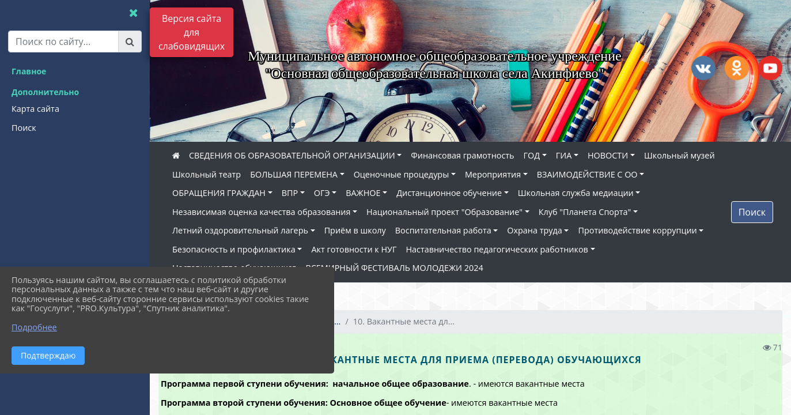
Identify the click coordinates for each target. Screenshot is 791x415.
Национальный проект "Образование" (444, 211)
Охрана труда (534, 230)
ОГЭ (322, 192)
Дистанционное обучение (449, 192)
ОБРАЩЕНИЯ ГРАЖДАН (219, 192)
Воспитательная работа (443, 230)
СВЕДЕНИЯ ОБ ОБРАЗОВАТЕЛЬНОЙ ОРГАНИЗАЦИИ (292, 155)
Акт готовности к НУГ (353, 249)
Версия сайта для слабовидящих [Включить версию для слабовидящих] (191, 32)
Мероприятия (493, 174)
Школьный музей (679, 155)
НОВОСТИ (608, 155)
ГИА (564, 155)
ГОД (532, 155)
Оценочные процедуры (401, 174)
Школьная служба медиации (576, 192)
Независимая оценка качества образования (261, 211)
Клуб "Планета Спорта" (585, 211)
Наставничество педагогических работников (497, 249)
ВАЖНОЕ (363, 192)
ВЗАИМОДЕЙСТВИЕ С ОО (587, 174)
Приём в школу (355, 230)
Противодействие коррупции (637, 230)
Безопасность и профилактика (234, 249)
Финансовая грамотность (462, 155)
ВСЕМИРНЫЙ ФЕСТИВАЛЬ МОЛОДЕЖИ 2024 (394, 267)
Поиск (752, 212)
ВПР (290, 192)
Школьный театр (206, 174)
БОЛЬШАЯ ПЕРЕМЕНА (294, 174)
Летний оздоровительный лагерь (240, 230)
